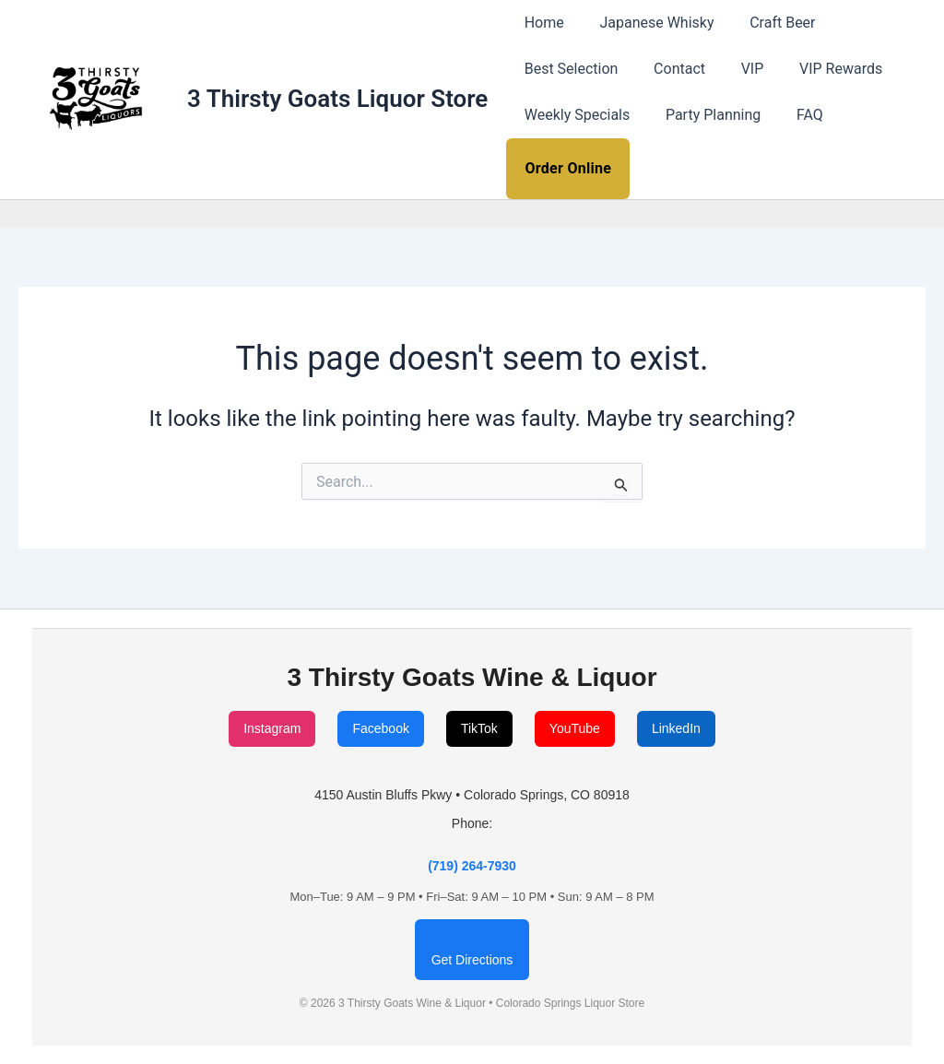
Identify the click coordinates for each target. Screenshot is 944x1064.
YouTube (574, 728)
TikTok (479, 728)
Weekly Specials (574, 115)
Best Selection (568, 68)
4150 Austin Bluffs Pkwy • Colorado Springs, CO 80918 (472, 794)
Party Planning (703, 115)
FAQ (794, 115)
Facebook (380, 728)
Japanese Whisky (647, 22)
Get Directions (472, 959)
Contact (670, 68)
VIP (737, 68)
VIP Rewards (819, 68)
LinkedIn (676, 728)
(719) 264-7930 (472, 865)
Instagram (272, 728)
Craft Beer (767, 22)
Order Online (568, 168)
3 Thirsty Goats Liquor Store (337, 98)
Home (540, 22)
